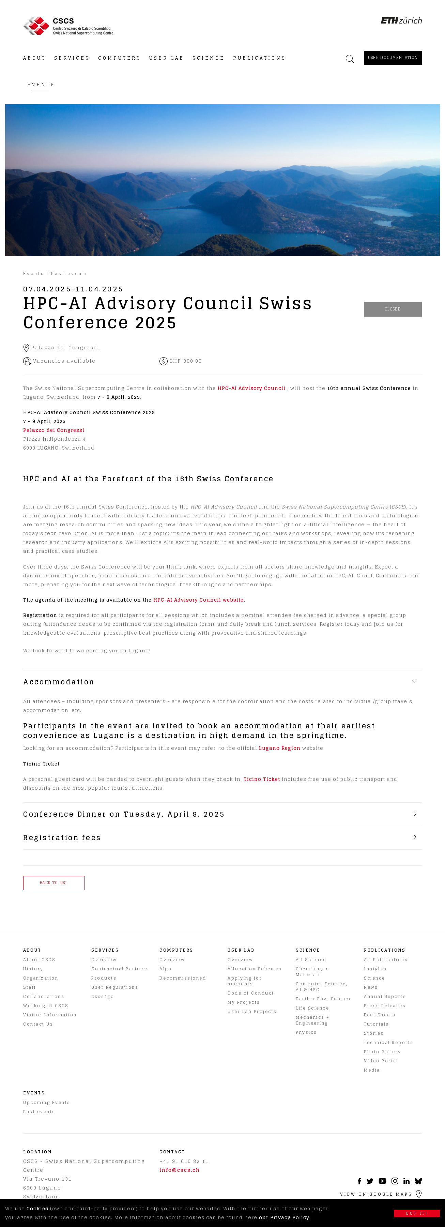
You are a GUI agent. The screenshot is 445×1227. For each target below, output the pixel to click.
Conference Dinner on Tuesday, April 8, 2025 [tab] (124, 814)
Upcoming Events (47, 1102)
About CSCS (39, 959)
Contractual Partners (120, 968)
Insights (375, 968)
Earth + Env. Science (324, 998)
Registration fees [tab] (62, 838)
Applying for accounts (245, 980)
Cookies (37, 1208)
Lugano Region (280, 748)
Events (34, 273)
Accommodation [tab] (59, 682)
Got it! (417, 1213)
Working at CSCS (45, 1005)
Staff (29, 987)
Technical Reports (389, 1042)
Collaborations (43, 996)
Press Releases (385, 1005)
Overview (104, 959)
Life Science (312, 1008)
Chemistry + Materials (312, 971)
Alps (165, 968)
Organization (40, 978)
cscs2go (102, 996)
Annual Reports (385, 996)
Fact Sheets (380, 1014)
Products (104, 978)
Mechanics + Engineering (313, 1020)
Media (372, 1070)
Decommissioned (182, 978)
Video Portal (381, 1060)
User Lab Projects (252, 1011)
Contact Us (38, 1024)
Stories (374, 1033)
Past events (70, 273)
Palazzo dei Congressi (54, 430)
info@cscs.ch (179, 1170)
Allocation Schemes (255, 968)
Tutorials (376, 1024)
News (371, 987)
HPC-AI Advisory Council (252, 388)
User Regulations (114, 987)
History (33, 968)
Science (374, 978)
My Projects (244, 1002)
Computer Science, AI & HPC (322, 986)
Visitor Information (50, 1014)
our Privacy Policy (284, 1217)
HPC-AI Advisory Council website (198, 599)
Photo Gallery (382, 1051)
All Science (311, 959)
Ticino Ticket (262, 779)
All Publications (386, 959)
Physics (306, 1032)
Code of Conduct (251, 993)
